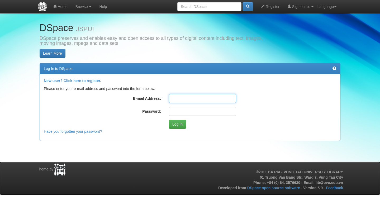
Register (270, 6)
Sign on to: (300, 6)
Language (326, 6)
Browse (83, 6)
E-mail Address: (147, 98)
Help (103, 6)
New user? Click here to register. (72, 81)
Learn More (52, 53)
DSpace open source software (274, 188)
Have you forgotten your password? (73, 131)
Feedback (334, 188)
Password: (151, 111)
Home (60, 6)
